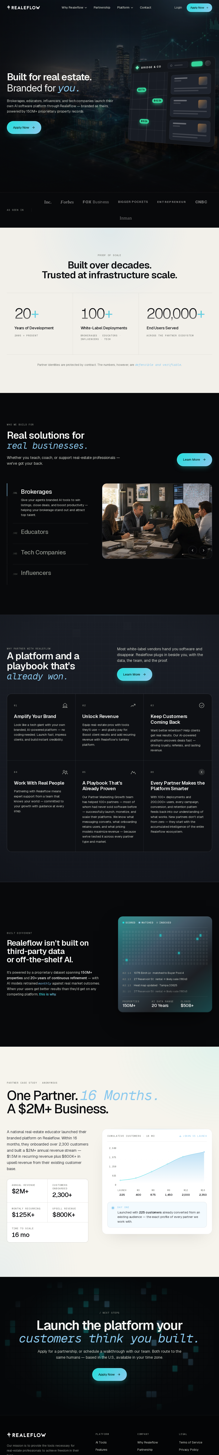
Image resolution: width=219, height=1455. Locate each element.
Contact (145, 7)
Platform (125, 7)
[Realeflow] (26, 1435)
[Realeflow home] (23, 7)
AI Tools (101, 1442)
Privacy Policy (189, 1450)
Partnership (102, 7)
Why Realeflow (74, 7)
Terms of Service (190, 1442)
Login (178, 7)
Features (101, 1450)
